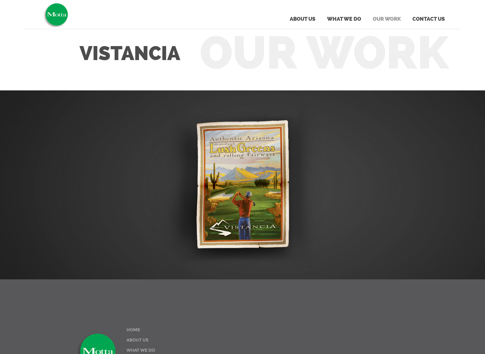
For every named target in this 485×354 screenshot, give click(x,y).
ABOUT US (137, 340)
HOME (133, 329)
